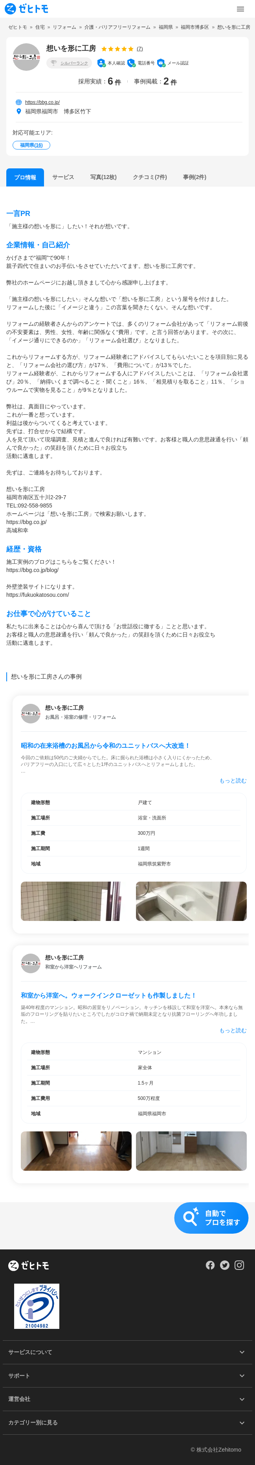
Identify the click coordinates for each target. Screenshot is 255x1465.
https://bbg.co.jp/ (42, 102)
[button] (127, 1225)
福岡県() (31, 145)
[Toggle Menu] (240, 9)
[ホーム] (28, 1266)
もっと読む (233, 780)
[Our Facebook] (210, 1268)
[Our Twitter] (224, 1268)
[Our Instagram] (239, 1268)
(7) (140, 49)
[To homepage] (26, 9)
